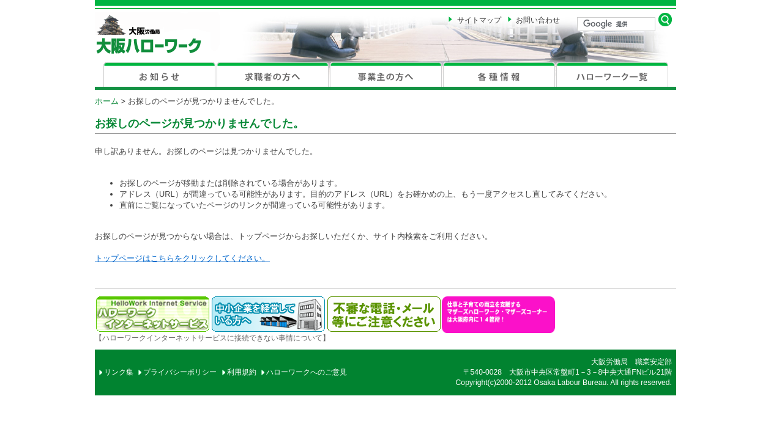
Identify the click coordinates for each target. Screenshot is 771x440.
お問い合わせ (538, 20)
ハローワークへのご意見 (306, 372)
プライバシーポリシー (180, 372)
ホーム (107, 101)
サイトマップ (479, 20)
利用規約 (241, 372)
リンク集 (118, 372)
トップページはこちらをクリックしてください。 (182, 258)
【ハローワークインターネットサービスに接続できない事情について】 (212, 338)
